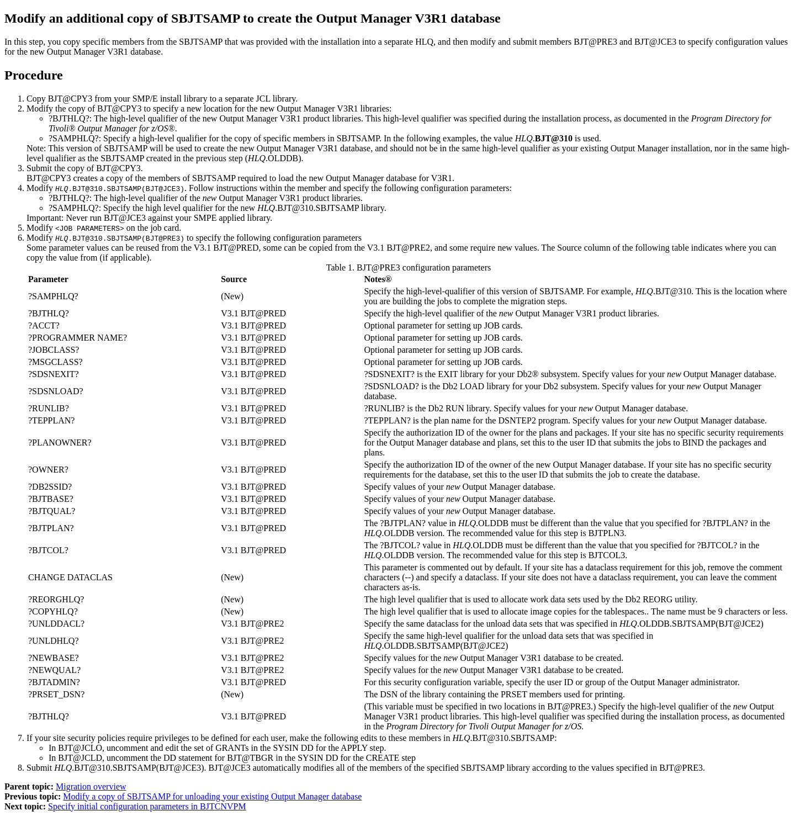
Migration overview (91, 786)
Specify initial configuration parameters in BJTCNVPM (147, 806)
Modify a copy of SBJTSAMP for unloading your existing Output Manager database (212, 796)
